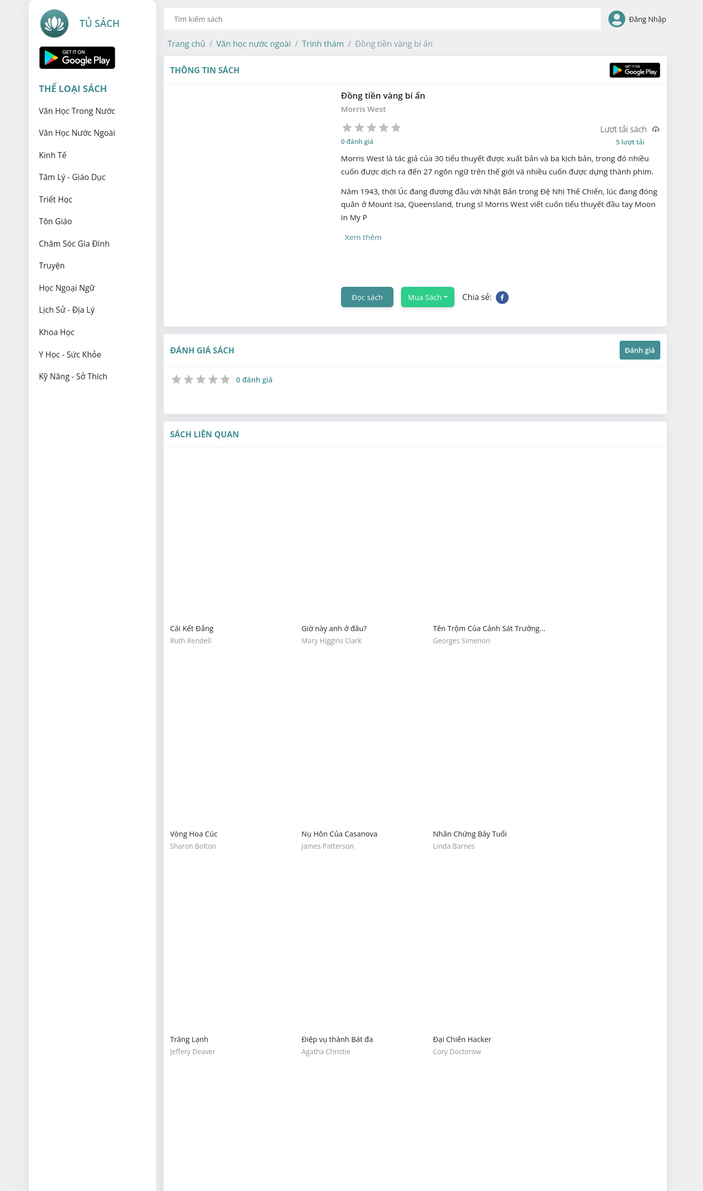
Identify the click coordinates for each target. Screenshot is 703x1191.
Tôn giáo (55, 221)
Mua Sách (425, 270)
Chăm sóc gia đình (74, 243)
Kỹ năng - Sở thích (73, 376)
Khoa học (57, 332)
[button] (186, 43)
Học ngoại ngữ (67, 287)
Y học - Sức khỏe (70, 354)
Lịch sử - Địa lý (67, 309)
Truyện (52, 265)
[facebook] (502, 270)
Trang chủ (186, 43)
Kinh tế (53, 155)
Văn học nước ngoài (77, 132)
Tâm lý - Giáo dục (72, 177)
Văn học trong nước (77, 110)
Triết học (56, 199)
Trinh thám (323, 43)
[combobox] (382, 18)
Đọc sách (367, 270)
